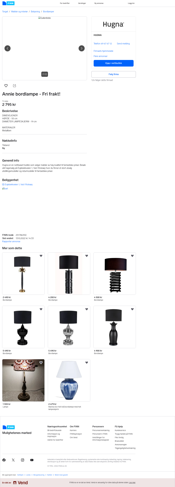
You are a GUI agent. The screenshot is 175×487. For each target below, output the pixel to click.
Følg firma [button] (114, 74)
